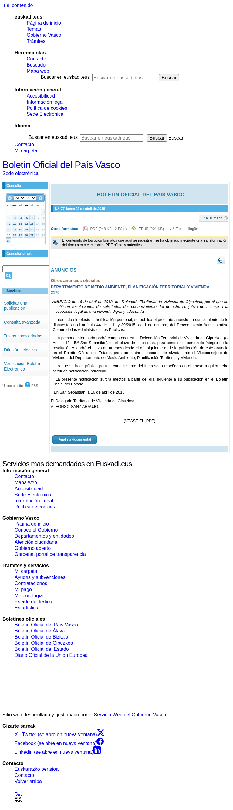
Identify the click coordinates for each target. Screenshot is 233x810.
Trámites (36, 41)
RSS (31, 386)
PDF (108, 229)
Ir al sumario (213, 218)
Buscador (37, 64)
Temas (34, 29)
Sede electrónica (20, 173)
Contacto (36, 58)
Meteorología (29, 595)
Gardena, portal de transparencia (50, 554)
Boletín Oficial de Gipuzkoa (44, 643)
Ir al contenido (17, 5)
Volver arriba (28, 781)
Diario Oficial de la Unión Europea (51, 655)
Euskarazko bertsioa (37, 769)
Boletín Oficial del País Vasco (61, 164)
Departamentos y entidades (44, 536)
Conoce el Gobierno (36, 530)
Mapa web (38, 71)
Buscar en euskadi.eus (65, 77)
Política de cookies (47, 108)
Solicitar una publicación (15, 306)
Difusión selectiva (20, 349)
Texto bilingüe (187, 229)
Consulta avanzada (22, 322)
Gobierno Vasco (44, 35)
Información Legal (34, 500)
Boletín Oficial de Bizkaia (41, 636)
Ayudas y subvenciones (40, 577)
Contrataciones (31, 583)
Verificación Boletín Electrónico (22, 366)
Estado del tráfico (33, 601)
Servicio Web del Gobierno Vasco (130, 714)
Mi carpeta (26, 150)
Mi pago (23, 589)
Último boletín (12, 386)
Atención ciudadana (36, 542)
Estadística (26, 607)
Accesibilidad (41, 95)
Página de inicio (44, 23)
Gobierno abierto (33, 548)
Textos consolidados (23, 335)
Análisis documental (75, 439)
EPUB (151, 229)
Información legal (45, 102)
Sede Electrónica (45, 114)
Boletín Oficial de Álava (40, 630)
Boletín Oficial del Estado (42, 649)
